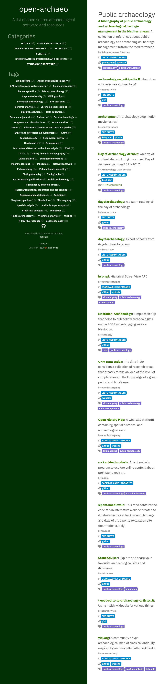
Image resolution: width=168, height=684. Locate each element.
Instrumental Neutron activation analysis (37, 148)
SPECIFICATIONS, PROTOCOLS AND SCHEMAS (43, 58)
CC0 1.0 (43, 243)
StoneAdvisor (108, 558)
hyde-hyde (53, 247)
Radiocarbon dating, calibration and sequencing (43, 189)
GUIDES (28, 43)
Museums (44, 163)
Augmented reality (34, 96)
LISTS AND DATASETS (51, 43)
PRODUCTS (63, 48)
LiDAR (69, 148)
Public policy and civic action (43, 184)
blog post (107, 137)
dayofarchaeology (111, 202)
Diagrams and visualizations (32, 122)
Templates (57, 210)
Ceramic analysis (27, 106)
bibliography (110, 67)
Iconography (54, 143)
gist (104, 99)
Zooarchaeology (57, 220)
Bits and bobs (60, 101)
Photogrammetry (34, 174)
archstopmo (107, 117)
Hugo (41, 247)
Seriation (60, 195)
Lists (24, 153)
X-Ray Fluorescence (31, 220)
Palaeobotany (27, 169)
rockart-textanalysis (113, 462)
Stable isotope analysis (55, 205)
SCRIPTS (43, 53)
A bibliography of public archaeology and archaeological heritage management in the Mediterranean (125, 26)
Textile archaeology (23, 215)
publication (108, 62)
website (121, 62)
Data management (22, 117)
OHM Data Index (110, 362)
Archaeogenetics (29, 91)
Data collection (56, 111)
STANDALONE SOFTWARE (43, 64)
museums (131, 589)
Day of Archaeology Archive (118, 154)
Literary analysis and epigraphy (50, 153)
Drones (16, 127)
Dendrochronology (65, 117)
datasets (150, 669)
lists (105, 350)
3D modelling (26, 80)
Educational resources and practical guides (50, 127)
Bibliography (56, 96)
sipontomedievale (111, 505)
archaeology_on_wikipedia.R (119, 79)
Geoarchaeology (30, 137)
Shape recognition (23, 200)
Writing (70, 215)
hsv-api (103, 276)
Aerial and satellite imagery (54, 80)
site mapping (110, 297)
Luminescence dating (54, 158)
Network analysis (64, 163)
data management (109, 408)
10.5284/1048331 (111, 185)
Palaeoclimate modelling (54, 169)
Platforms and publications (29, 179)
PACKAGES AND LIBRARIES (33, 48)
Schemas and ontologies (36, 195)
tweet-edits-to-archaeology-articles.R (126, 600)
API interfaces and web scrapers (30, 86)
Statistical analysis (35, 210)
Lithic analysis (28, 158)
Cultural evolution (32, 111)
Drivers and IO (62, 122)
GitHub (43, 236)
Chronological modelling (56, 106)
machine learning (135, 493)
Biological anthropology (32, 101)
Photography (56, 174)
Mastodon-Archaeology (115, 314)
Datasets (44, 117)
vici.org (103, 638)
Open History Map (111, 420)
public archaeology (129, 67)
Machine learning (23, 163)
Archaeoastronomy (65, 86)
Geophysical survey (55, 137)
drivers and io (106, 302)
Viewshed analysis (50, 215)
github (118, 137)
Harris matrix (34, 143)
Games (66, 132)
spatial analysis (134, 669)
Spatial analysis (28, 205)
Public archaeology (61, 179)
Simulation (46, 200)
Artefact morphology (56, 91)
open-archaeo (43, 9)
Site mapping (66, 200)
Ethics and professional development (37, 132)
